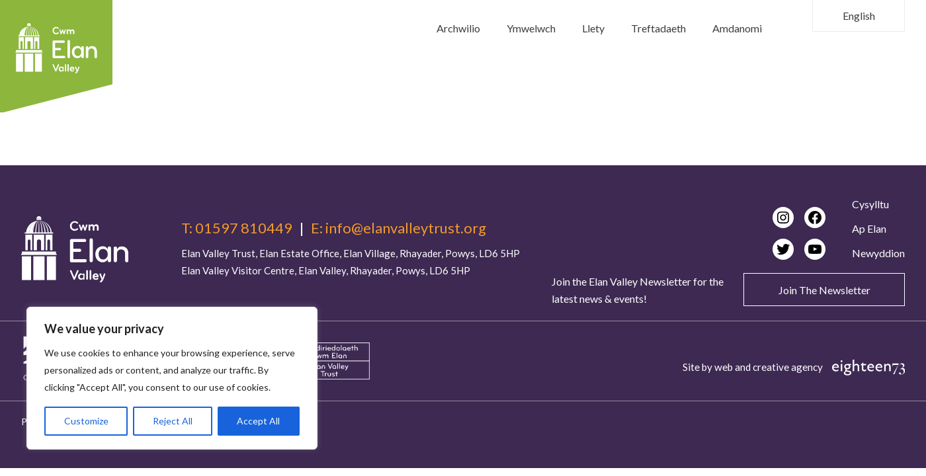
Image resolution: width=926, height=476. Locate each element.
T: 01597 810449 (236, 228)
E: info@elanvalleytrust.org (398, 228)
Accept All (258, 420)
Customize (86, 420)
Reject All (172, 420)
